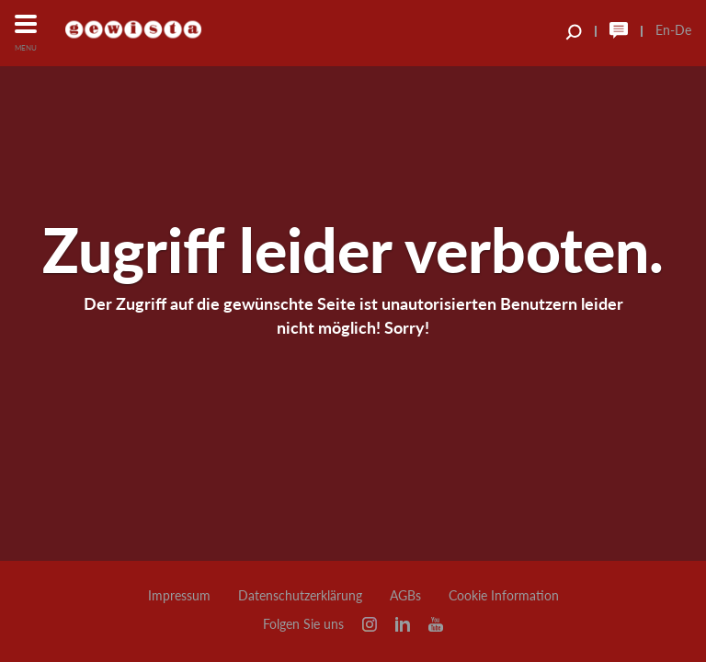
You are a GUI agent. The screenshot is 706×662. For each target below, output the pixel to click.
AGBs (405, 595)
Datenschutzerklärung (300, 595)
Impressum (179, 595)
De (683, 30)
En (662, 30)
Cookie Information (504, 595)
